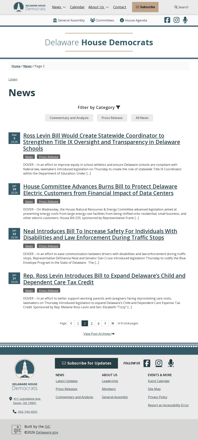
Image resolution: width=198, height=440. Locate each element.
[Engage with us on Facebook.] (167, 20)
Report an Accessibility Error (168, 405)
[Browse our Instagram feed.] (176, 20)
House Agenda (133, 20)
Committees (102, 20)
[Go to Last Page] (113, 323)
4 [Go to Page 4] (98, 323)
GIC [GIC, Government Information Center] (47, 426)
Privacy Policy (157, 397)
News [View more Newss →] (29, 157)
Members (109, 389)
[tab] (69, 118)
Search (181, 7)
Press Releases (66, 389)
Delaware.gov (47, 432)
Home (16, 66)
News (59, 7)
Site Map (154, 389)
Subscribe (145, 7)
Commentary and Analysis (74, 397)
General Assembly (68, 20)
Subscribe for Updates (86, 363)
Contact (119, 7)
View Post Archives (99, 334)
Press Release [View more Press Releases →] (48, 157)
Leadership (110, 381)
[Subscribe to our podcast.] (185, 20)
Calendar (77, 7)
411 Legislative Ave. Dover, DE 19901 (27, 401)
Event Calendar (159, 381)
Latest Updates (67, 381)
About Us (98, 7)
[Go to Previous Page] (71, 323)
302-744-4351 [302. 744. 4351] (28, 411)
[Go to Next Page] (105, 323)
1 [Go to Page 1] (78, 323)
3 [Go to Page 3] (91, 323)
